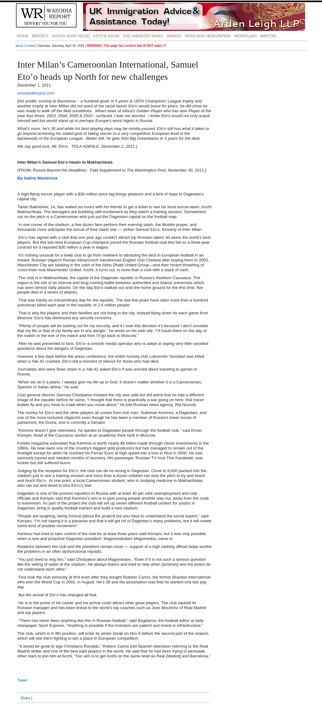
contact (31, 45)
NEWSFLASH (245, 36)
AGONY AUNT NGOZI (71, 36)
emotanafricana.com (36, 93)
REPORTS (40, 36)
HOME (23, 36)
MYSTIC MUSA (106, 36)
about (19, 45)
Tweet (22, 680)
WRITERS (268, 36)
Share (25, 698)
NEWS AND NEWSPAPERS (207, 36)
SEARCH (174, 36)
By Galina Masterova (37, 178)
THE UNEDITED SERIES (143, 36)
